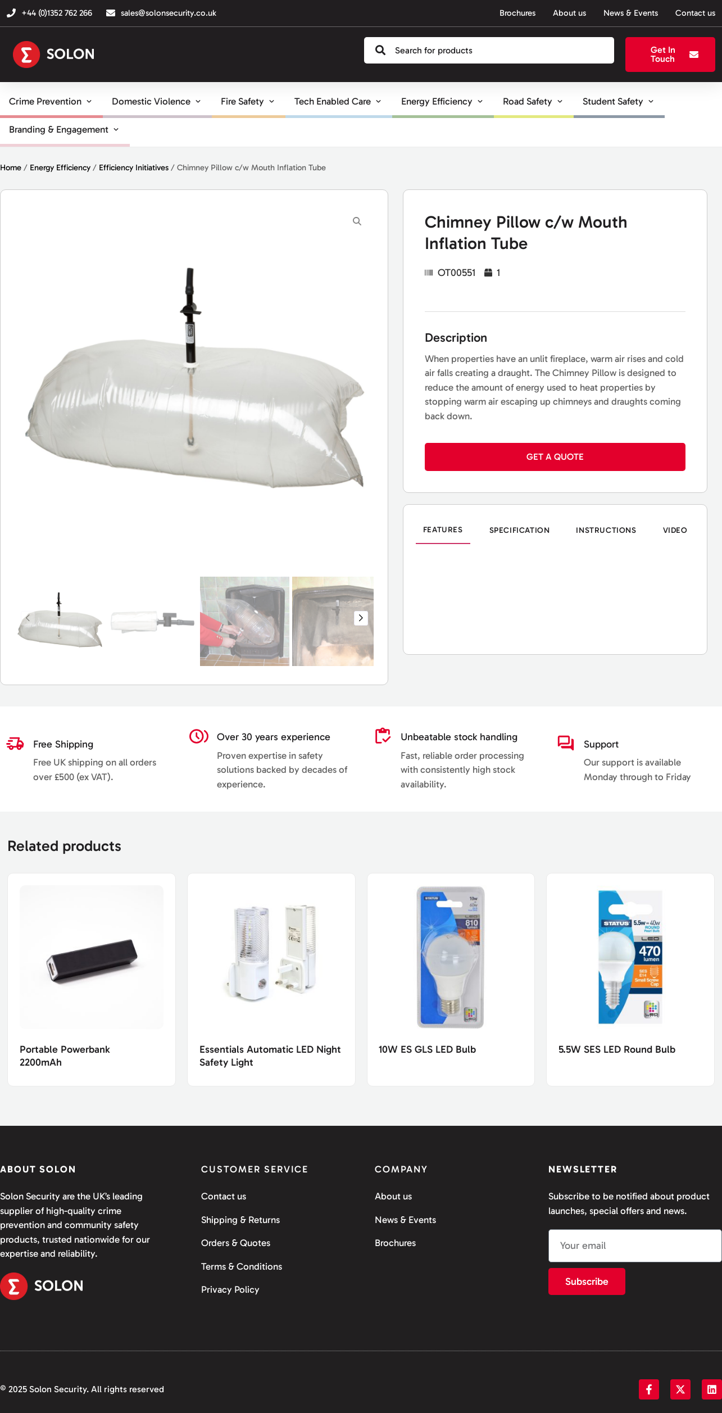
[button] (361, 618)
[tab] (443, 530)
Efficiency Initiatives (134, 167)
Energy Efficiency (60, 167)
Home (10, 167)
